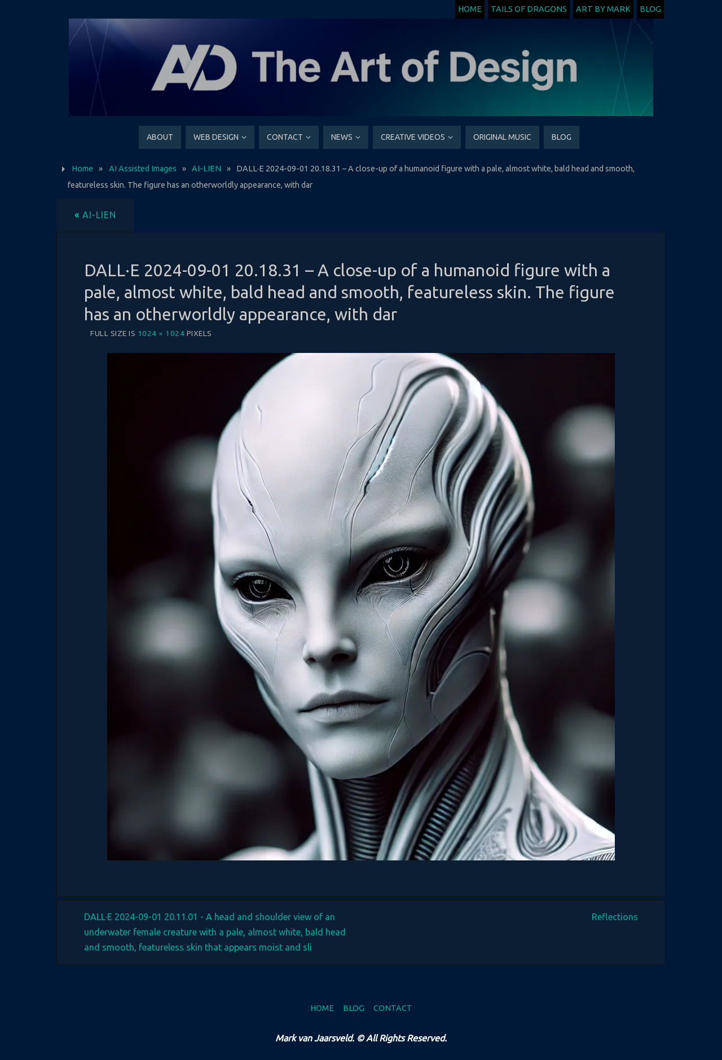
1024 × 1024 (161, 333)
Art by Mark (603, 9)
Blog (650, 9)
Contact (392, 1008)
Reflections (615, 917)
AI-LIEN (206, 168)
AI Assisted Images (143, 168)
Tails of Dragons (529, 9)
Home (470, 9)
